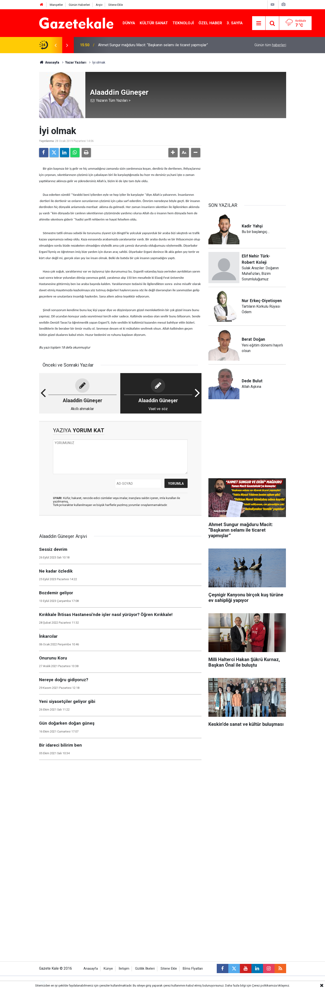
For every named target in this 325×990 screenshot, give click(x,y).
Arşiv (99, 4)
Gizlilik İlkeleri (145, 969)
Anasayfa (49, 62)
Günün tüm (270, 45)
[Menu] (259, 23)
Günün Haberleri (79, 4)
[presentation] (56, 45)
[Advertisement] (22, 122)
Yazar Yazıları (75, 62)
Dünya (129, 23)
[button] (173, 152)
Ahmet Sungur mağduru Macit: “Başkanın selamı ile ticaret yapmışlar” (153, 45)
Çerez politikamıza (264, 985)
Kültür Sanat (154, 23)
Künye (108, 969)
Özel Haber (210, 23)
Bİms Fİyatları (193, 969)
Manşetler (56, 4)
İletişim (124, 969)
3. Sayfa (235, 23)
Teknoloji (183, 23)
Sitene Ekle (115, 4)
